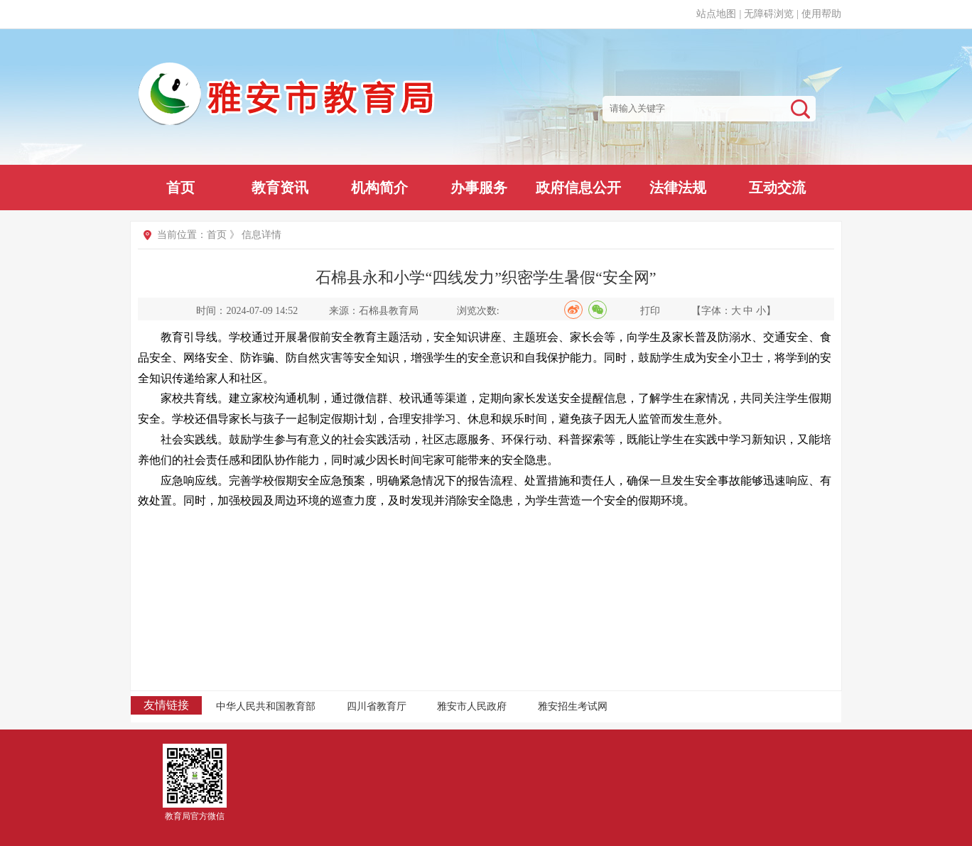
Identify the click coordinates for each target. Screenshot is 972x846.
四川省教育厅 (376, 706)
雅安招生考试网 (573, 706)
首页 (180, 187)
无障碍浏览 (769, 14)
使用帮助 (821, 14)
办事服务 (478, 187)
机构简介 (379, 187)
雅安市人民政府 (472, 706)
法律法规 (677, 187)
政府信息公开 (578, 187)
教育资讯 (280, 187)
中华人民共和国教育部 (265, 706)
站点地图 (716, 14)
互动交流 (777, 187)
